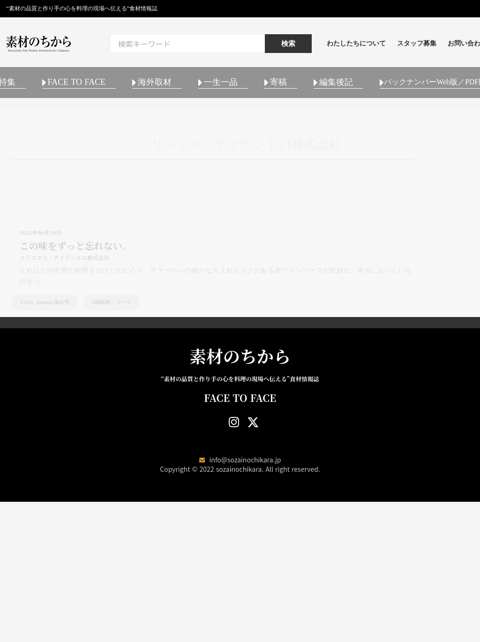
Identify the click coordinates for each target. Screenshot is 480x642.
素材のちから (240, 495)
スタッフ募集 (446, 46)
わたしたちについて (386, 46)
